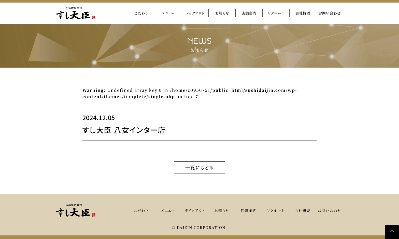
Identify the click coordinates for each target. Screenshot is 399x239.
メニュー (168, 13)
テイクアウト (195, 13)
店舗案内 (248, 13)
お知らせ (222, 13)
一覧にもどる (199, 167)
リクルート (276, 13)
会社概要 (302, 13)
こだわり (141, 13)
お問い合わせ (329, 13)
